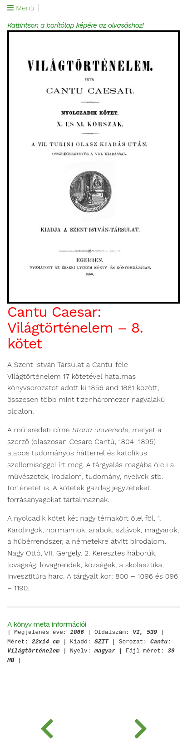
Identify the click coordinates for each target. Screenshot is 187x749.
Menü (20, 8)
